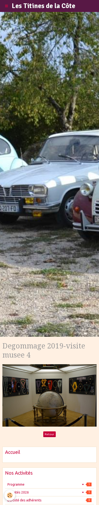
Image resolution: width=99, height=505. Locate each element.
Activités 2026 (49, 492)
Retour (49, 434)
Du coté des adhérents (49, 500)
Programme (49, 484)
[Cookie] (9, 495)
